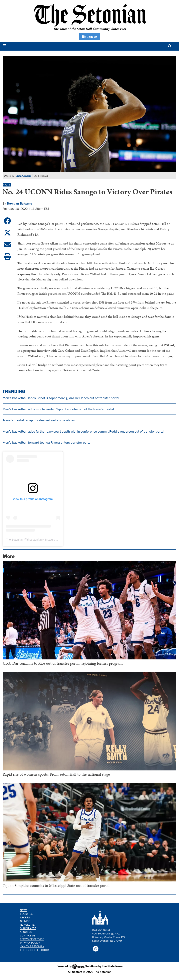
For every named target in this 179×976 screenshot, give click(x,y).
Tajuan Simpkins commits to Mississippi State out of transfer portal (56, 885)
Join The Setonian (32, 946)
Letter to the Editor (34, 950)
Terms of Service (32, 939)
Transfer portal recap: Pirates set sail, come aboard (39, 420)
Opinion (25, 921)
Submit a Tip (28, 928)
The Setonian (14, 539)
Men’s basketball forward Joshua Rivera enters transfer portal (47, 442)
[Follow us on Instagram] (95, 948)
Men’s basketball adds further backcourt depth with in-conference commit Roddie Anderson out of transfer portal (83, 431)
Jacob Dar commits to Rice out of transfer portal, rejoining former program (63, 663)
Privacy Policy (30, 942)
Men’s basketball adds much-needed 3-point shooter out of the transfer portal (58, 409)
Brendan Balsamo (19, 203)
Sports (6, 184)
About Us (26, 932)
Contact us (27, 935)
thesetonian (34, 539)
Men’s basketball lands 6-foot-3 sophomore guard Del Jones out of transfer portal (61, 398)
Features (26, 914)
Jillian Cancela (23, 176)
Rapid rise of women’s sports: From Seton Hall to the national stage (56, 774)
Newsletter (28, 924)
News (23, 910)
